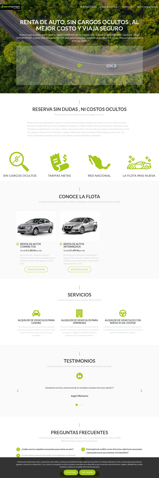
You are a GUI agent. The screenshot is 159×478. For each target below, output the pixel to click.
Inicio (73, 7)
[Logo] (10, 7)
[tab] (77, 405)
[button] (109, 7)
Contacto (128, 7)
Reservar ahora (36, 269)
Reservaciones (88, 7)
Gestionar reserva (147, 7)
